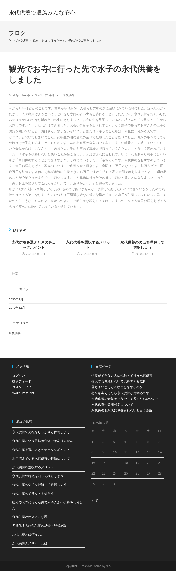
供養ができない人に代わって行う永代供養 (121, 375)
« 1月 (95, 500)
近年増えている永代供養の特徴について (41, 458)
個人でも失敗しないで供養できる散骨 (118, 381)
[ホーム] (10, 40)
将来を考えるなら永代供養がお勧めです (120, 393)
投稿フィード (21, 381)
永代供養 (68, 95)
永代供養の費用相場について (112, 404)
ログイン (18, 375)
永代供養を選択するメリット (88, 245)
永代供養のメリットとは (29, 543)
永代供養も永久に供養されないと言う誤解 (121, 410)
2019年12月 (17, 307)
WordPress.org (23, 393)
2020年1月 (16, 299)
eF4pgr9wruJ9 (21, 95)
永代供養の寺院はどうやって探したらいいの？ (125, 398)
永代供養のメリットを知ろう (33, 493)
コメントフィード (25, 387)
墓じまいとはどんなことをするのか (117, 387)
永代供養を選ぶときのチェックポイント (34, 245)
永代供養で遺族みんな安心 (42, 12)
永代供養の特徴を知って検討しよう (37, 476)
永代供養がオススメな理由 (31, 516)
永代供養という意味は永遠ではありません (42, 440)
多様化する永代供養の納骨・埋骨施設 (39, 525)
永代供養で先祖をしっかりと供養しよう (41, 432)
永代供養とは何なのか (28, 534)
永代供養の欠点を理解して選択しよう (142, 245)
